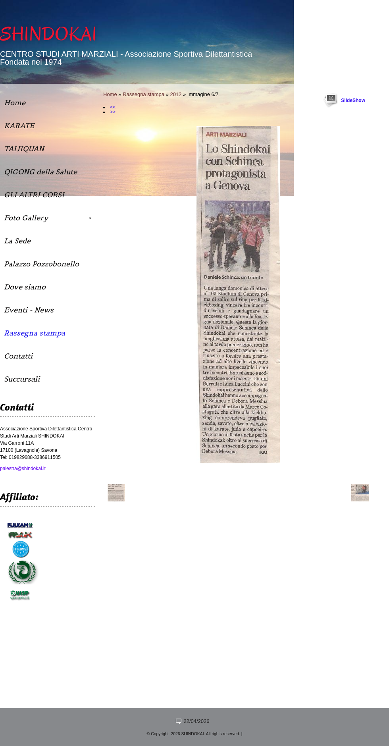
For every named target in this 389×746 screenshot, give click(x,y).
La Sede (17, 240)
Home (110, 94)
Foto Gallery (47, 217)
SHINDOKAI (48, 34)
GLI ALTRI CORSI (34, 194)
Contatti (18, 355)
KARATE (19, 125)
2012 (175, 94)
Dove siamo (25, 286)
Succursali (22, 379)
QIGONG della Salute (40, 171)
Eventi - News (29, 309)
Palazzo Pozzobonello (41, 263)
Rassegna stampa (143, 94)
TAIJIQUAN (24, 148)
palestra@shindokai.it (23, 468)
